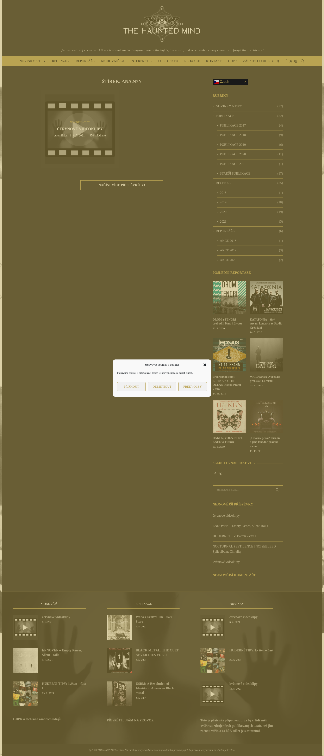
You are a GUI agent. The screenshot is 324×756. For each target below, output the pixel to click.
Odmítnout (162, 386)
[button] (205, 365)
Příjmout (131, 386)
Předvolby (192, 386)
